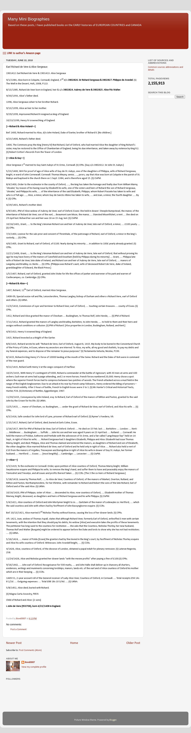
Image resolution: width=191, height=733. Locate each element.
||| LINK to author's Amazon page (21, 53)
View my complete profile (34, 667)
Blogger (112, 720)
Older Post (133, 643)
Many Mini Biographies (29, 19)
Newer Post (14, 643)
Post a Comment (18, 629)
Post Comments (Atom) (30, 650)
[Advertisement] (95, 37)
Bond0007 (30, 662)
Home (74, 643)
